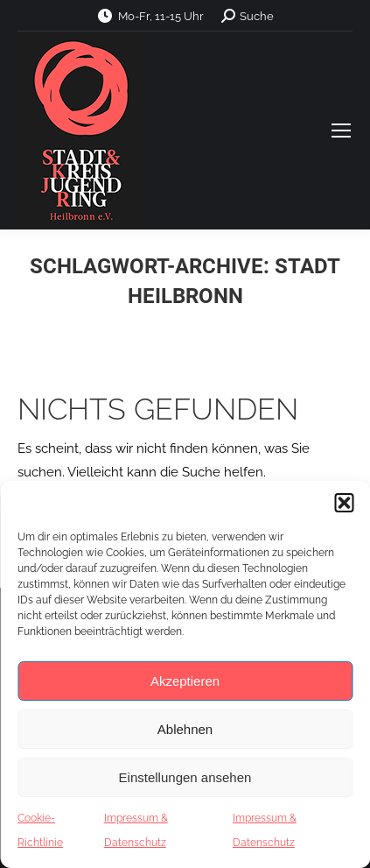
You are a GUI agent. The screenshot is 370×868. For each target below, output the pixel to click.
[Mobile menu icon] (341, 130)
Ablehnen (185, 729)
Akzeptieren (185, 681)
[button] (344, 503)
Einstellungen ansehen (185, 777)
